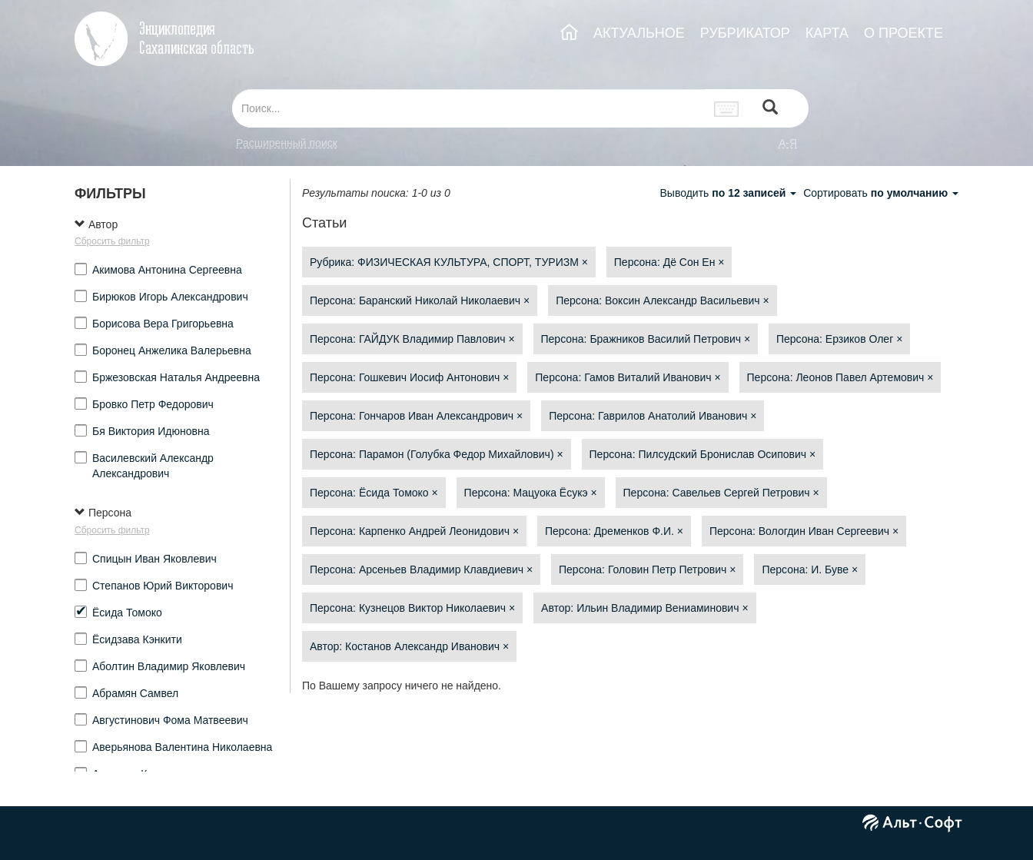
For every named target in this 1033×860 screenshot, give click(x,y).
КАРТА (827, 33)
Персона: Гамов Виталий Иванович (627, 377)
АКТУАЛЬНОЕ (639, 33)
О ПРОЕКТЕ (903, 33)
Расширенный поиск (286, 143)
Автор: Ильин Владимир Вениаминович (645, 608)
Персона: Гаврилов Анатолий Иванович (652, 416)
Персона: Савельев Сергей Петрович (721, 492)
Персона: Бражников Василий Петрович (646, 339)
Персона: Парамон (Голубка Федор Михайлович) (436, 454)
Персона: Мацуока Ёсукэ (530, 492)
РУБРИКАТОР (745, 33)
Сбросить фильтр (112, 241)
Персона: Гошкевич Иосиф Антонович (409, 377)
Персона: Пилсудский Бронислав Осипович (703, 454)
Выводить (729, 193)
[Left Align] (770, 109)
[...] (469, 108)
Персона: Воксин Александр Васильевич (662, 300)
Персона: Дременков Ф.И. (614, 531)
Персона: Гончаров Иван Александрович (416, 416)
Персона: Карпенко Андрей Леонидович (414, 531)
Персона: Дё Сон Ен (669, 262)
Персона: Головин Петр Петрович (647, 569)
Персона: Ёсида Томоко (374, 492)
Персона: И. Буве (810, 569)
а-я (788, 143)
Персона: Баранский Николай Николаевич (420, 300)
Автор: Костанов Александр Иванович (409, 646)
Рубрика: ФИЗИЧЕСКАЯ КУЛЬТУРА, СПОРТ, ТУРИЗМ (449, 262)
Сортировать (880, 193)
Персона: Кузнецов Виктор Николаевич (412, 608)
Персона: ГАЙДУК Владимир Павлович (412, 339)
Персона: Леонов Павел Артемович (840, 377)
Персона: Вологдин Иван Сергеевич (803, 531)
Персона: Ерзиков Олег (839, 339)
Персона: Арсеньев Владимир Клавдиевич (421, 569)
